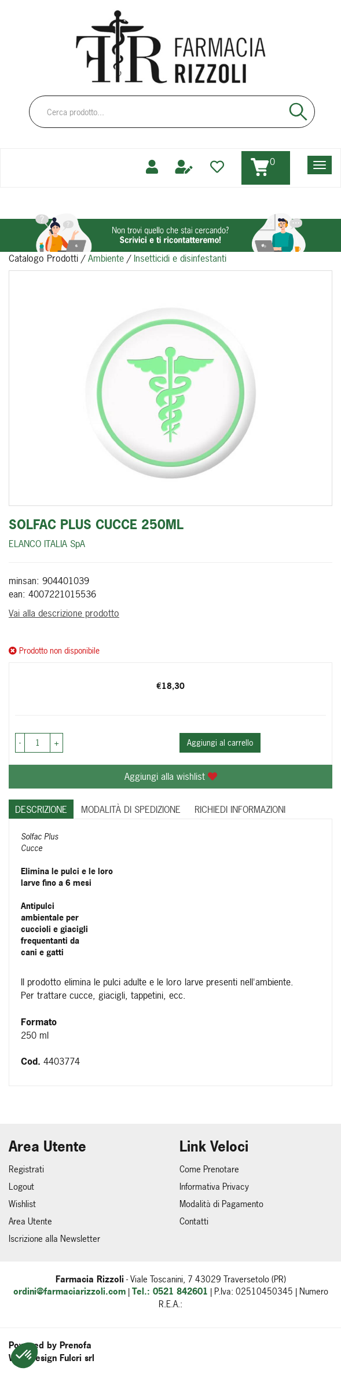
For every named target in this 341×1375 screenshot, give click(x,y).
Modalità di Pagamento (221, 1204)
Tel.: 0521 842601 (170, 1291)
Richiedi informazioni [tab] (240, 809)
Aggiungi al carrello (220, 742)
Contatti (193, 1221)
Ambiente (106, 258)
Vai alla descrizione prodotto (64, 613)
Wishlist (22, 1204)
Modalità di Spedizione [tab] (131, 809)
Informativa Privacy (214, 1186)
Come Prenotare (209, 1169)
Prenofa (75, 1345)
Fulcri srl (77, 1358)
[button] (24, 1355)
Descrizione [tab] (41, 809)
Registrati (26, 1169)
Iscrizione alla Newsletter (54, 1239)
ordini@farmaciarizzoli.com (69, 1291)
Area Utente (30, 1221)
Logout (21, 1186)
